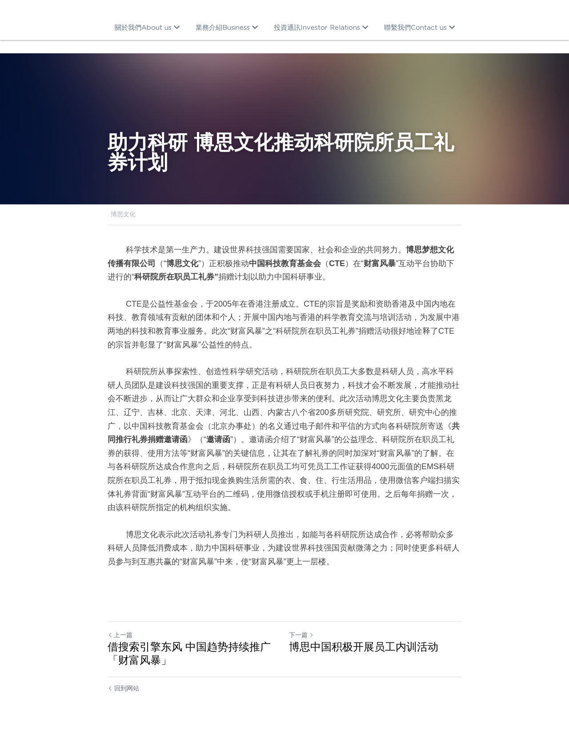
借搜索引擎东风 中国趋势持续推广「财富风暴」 (189, 653)
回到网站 (123, 688)
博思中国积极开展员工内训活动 (363, 647)
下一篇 (301, 634)
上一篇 (120, 634)
